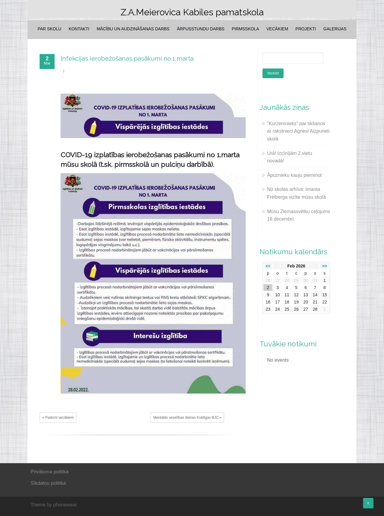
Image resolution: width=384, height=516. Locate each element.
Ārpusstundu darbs (200, 28)
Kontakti (79, 28)
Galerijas (334, 28)
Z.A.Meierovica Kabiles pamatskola (192, 12)
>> (324, 266)
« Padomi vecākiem (58, 417)
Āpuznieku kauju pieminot (294, 175)
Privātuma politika (49, 471)
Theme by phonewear (54, 504)
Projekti (306, 28)
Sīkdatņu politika (48, 483)
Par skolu (49, 28)
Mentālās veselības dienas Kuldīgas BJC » (187, 417)
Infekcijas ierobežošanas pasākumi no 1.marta (127, 58)
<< (268, 266)
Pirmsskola (245, 28)
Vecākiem (277, 28)
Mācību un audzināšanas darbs (133, 28)
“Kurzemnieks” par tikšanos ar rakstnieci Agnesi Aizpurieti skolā (298, 131)
